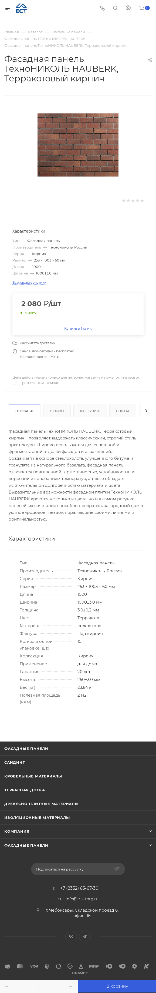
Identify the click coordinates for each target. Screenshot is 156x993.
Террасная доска (24, 790)
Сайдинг (14, 762)
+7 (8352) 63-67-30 (79, 888)
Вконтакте (71, 936)
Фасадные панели (26, 748)
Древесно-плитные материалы (41, 804)
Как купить (90, 411)
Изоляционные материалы (37, 817)
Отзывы (57, 411)
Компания (16, 831)
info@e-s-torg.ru (82, 898)
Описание (24, 411)
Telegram (85, 936)
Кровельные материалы (33, 776)
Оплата (122, 411)
